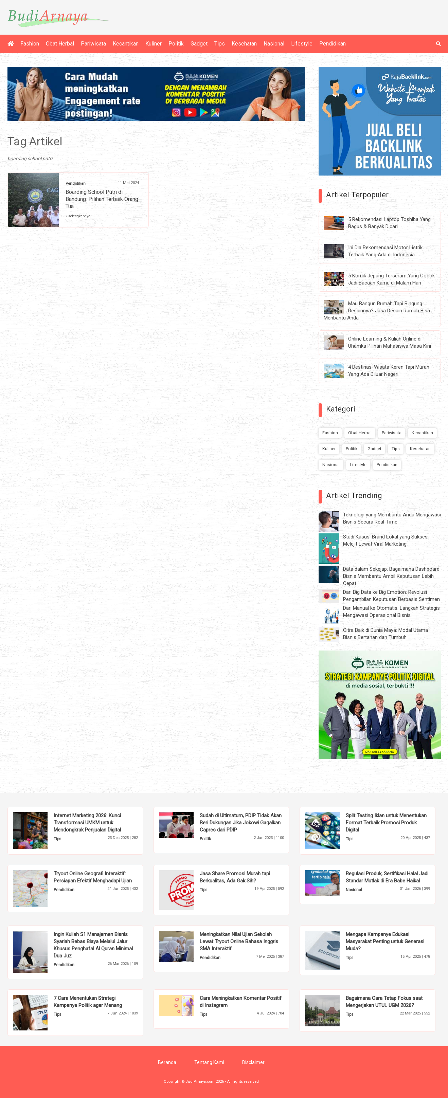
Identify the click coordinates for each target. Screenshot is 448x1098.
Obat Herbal (60, 43)
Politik (176, 43)
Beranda (167, 1062)
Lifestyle (301, 43)
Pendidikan (332, 43)
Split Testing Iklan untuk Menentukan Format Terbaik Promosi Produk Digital (386, 822)
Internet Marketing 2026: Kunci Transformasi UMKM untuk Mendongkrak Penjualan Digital (87, 822)
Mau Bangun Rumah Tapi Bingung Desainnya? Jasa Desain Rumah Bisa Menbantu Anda (377, 310)
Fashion (29, 43)
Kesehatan (244, 43)
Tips (219, 43)
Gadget (199, 43)
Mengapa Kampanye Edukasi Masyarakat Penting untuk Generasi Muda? (385, 941)
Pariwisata (93, 43)
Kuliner (153, 43)
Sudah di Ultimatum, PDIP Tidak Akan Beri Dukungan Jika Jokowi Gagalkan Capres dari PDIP (241, 822)
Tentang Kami (209, 1062)
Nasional (274, 43)
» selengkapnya (78, 216)
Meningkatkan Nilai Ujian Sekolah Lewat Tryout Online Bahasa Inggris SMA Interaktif (239, 941)
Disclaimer (253, 1062)
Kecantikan (126, 43)
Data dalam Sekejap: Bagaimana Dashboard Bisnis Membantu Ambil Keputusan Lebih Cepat (391, 576)
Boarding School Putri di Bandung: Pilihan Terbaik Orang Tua (102, 199)
